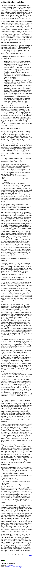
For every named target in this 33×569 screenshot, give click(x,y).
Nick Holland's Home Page (14, 566)
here (30, 555)
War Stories (9, 565)
